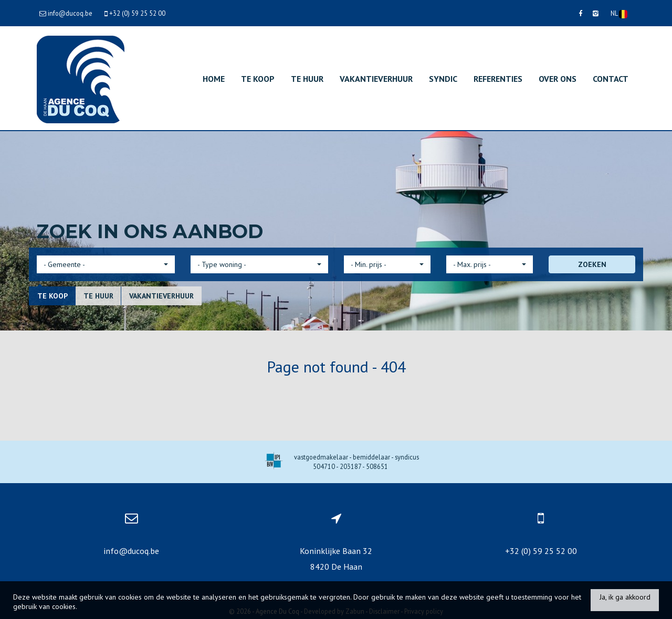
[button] (106, 264)
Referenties (498, 78)
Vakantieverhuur (376, 78)
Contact (610, 78)
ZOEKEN (592, 264)
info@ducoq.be (131, 551)
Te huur (307, 78)
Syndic (443, 78)
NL (619, 13)
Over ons (557, 78)
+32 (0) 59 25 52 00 (541, 551)
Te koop (258, 78)
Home (214, 78)
